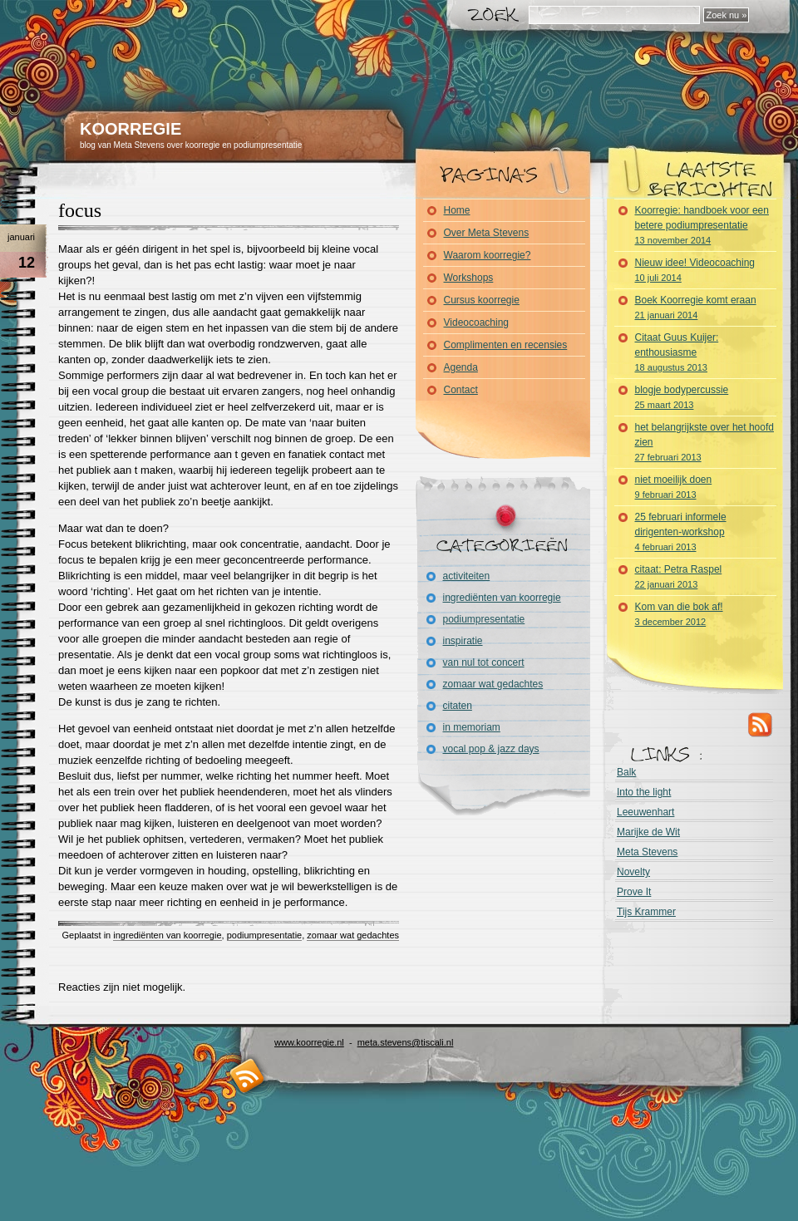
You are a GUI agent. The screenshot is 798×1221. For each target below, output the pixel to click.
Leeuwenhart (645, 812)
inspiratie (463, 641)
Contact (461, 390)
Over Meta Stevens (487, 233)
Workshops (469, 277)
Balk (626, 772)
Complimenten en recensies (506, 345)
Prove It (634, 892)
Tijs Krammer (646, 912)
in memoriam (471, 727)
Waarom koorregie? (487, 255)
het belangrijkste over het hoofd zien (704, 441)
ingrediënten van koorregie (167, 935)
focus (79, 210)
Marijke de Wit (648, 832)
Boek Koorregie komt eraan (695, 307)
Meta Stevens (647, 852)
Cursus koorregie (482, 300)
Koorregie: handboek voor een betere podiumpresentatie (702, 224)
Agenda (461, 367)
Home (457, 210)
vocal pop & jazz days (491, 749)
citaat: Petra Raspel (678, 576)
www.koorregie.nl (309, 1042)
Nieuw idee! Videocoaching (695, 270)
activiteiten (466, 576)
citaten (457, 705)
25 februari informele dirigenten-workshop (681, 531)
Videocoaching (477, 322)
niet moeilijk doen (673, 487)
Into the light (644, 792)
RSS (760, 724)
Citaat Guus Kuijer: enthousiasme (677, 352)
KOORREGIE (130, 129)
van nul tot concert (484, 662)
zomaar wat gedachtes (353, 935)
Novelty (633, 872)
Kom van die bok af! (679, 614)
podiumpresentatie (265, 935)
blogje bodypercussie (682, 397)
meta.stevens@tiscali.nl (405, 1042)
